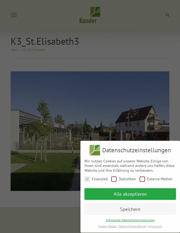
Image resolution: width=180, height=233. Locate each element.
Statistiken (123, 176)
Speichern (130, 207)
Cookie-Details (107, 224)
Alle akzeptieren (130, 192)
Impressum (155, 224)
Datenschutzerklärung (132, 224)
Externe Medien (156, 176)
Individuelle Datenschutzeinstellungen (130, 218)
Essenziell (96, 176)
